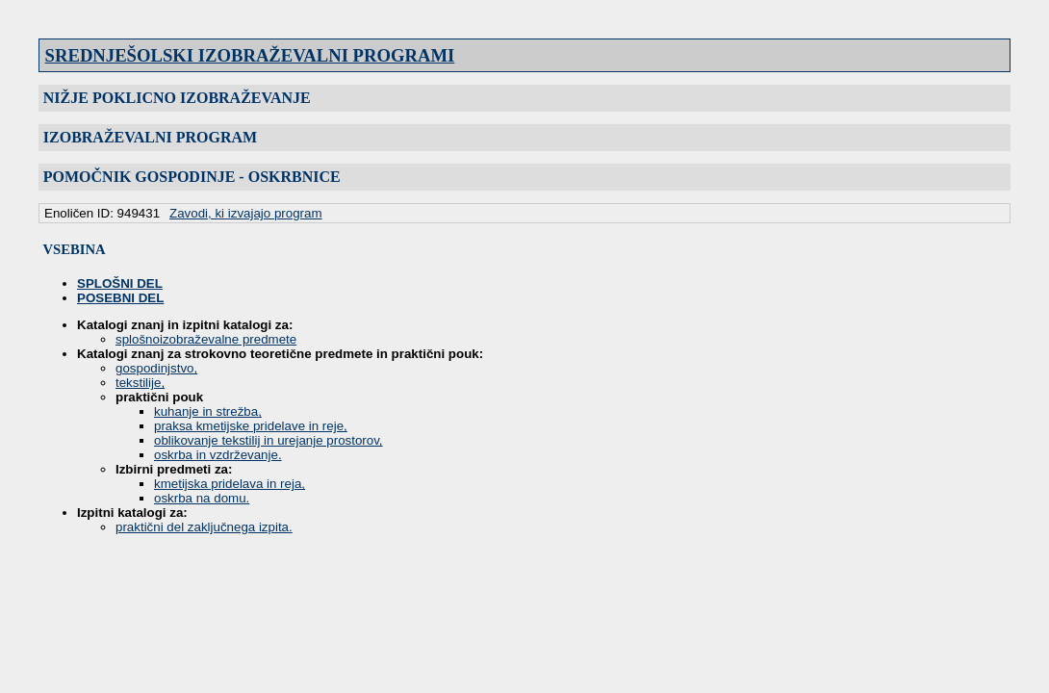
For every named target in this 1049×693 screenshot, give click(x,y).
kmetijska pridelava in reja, (229, 483)
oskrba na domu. (201, 498)
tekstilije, (140, 382)
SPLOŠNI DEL (120, 283)
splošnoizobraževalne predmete (205, 339)
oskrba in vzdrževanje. (218, 455)
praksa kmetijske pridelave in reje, (250, 426)
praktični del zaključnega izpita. (204, 527)
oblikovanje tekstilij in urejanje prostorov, (268, 440)
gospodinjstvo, (156, 368)
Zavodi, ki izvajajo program (245, 213)
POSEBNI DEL (120, 298)
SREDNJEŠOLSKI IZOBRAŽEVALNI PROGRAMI (250, 55)
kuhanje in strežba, (208, 411)
